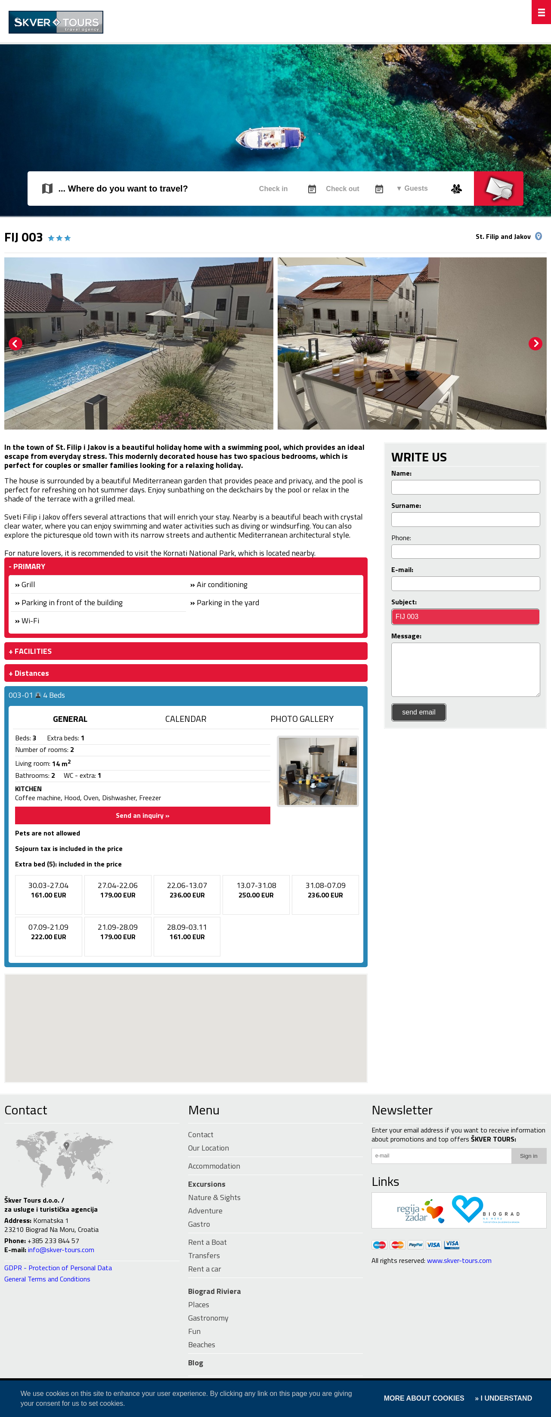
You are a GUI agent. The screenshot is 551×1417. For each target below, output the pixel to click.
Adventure (205, 1210)
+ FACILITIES (30, 651)
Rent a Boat (207, 1242)
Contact (25, 1110)
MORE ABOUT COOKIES (424, 1398)
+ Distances (29, 673)
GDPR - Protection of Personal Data (58, 1267)
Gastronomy (208, 1318)
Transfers (204, 1255)
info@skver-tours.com (61, 1249)
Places (198, 1304)
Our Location (208, 1148)
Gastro (199, 1224)
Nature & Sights (214, 1197)
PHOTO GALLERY (302, 718)
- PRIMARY (27, 566)
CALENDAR (186, 718)
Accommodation (214, 1166)
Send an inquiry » (143, 815)
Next (535, 344)
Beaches (201, 1344)
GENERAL (70, 718)
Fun (194, 1331)
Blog (195, 1362)
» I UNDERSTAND (502, 1398)
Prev (15, 344)
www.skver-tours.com (459, 1260)
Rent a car (204, 1269)
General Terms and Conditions (47, 1279)
